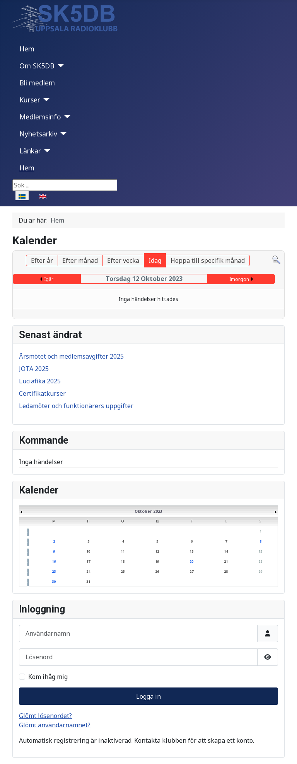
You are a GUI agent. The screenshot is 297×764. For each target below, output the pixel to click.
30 (54, 581)
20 (191, 561)
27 (191, 571)
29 (260, 571)
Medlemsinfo (40, 116)
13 (191, 551)
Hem (26, 48)
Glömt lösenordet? (45, 715)
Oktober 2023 (148, 511)
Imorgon (239, 279)
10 (88, 551)
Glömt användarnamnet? (54, 725)
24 (88, 571)
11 (123, 551)
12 (157, 551)
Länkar (30, 150)
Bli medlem (37, 82)
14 (226, 551)
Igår (48, 279)
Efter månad (80, 260)
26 (157, 571)
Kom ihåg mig (48, 676)
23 (54, 571)
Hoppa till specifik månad (208, 260)
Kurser (29, 99)
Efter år (42, 260)
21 (226, 561)
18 (123, 561)
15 (260, 551)
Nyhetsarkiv (38, 133)
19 (157, 561)
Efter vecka (123, 260)
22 (260, 561)
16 (54, 561)
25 (123, 571)
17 (88, 561)
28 (226, 571)
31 (88, 581)
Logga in (148, 696)
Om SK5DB (37, 65)
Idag (154, 260)
